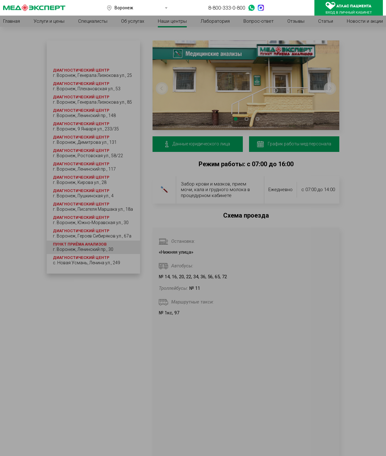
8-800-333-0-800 (226, 8)
